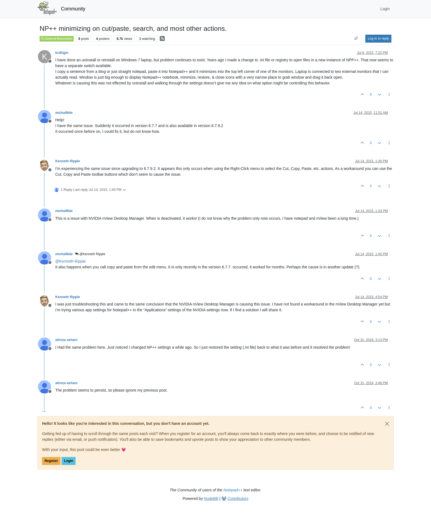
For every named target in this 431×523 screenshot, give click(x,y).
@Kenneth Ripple (90, 254)
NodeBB (211, 498)
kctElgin (61, 53)
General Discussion (56, 38)
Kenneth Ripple (67, 161)
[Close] (387, 423)
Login (68, 461)
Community (73, 9)
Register (51, 461)
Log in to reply (378, 38)
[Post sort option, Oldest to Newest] (356, 38)
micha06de (64, 113)
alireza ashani (66, 340)
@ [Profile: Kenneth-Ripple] (70, 261)
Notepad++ (232, 490)
